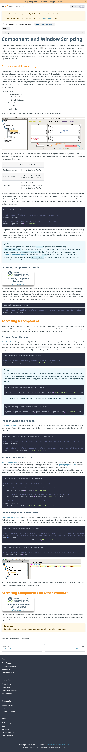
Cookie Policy (8, 735)
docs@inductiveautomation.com (57, 745)
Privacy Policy (8, 732)
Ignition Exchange (8, 711)
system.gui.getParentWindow (15, 254)
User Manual (6, 663)
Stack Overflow (7, 705)
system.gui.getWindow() (67, 465)
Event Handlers (7, 342)
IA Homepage (7, 723)
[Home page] (3, 24)
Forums (4, 708)
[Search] (77, 6)
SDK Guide (6, 669)
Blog (3, 726)
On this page (7, 33)
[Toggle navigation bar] (3, 6)
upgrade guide (56, 2)
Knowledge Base (8, 672)
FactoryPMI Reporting (10, 690)
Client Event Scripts (9, 462)
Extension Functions (9, 425)
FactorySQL (6, 684)
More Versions (7, 693)
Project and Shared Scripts (12, 517)
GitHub (5, 729)
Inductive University (9, 666)
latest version (48, 18)
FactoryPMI (6, 687)
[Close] (85, 1)
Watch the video (18, 284)
